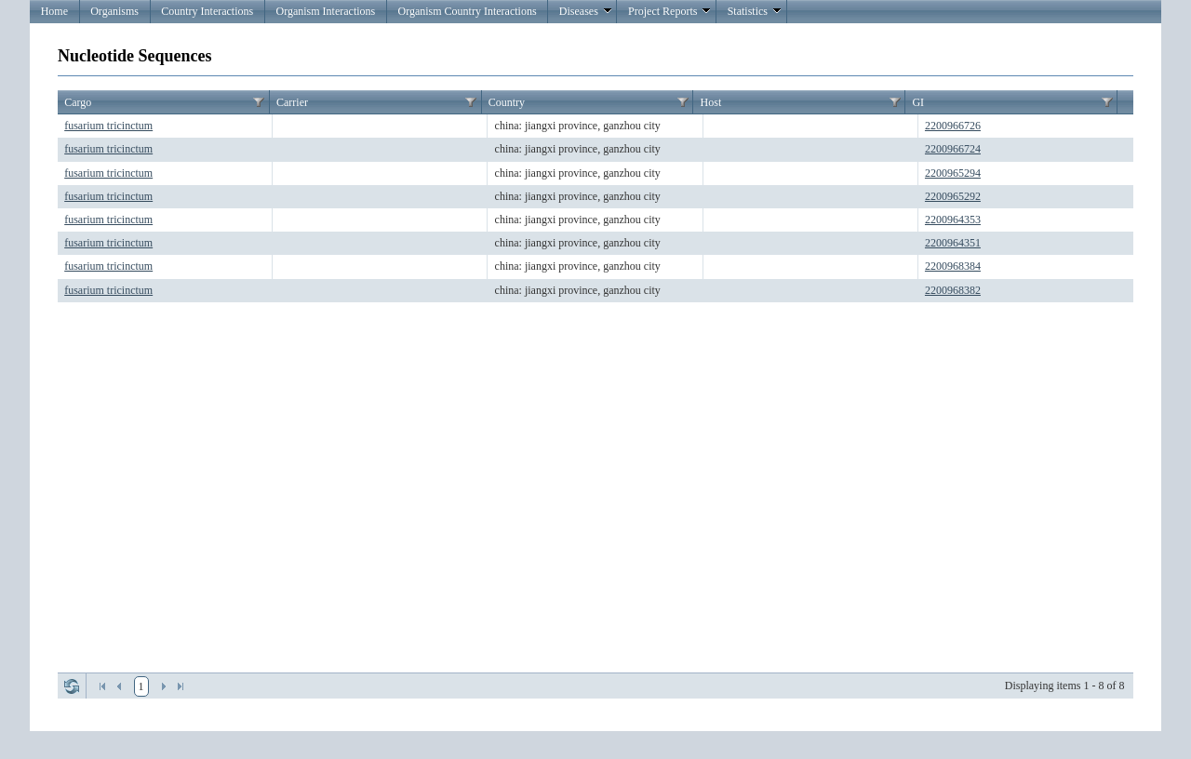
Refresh (71, 686)
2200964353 (953, 219)
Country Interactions (207, 11)
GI (918, 102)
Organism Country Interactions (466, 11)
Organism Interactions (325, 11)
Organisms (114, 11)
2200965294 (953, 173)
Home (54, 11)
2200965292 (953, 196)
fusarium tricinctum (108, 125)
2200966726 (953, 125)
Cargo (77, 102)
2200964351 (953, 242)
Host (711, 102)
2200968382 (953, 290)
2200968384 (953, 266)
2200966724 (953, 148)
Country (506, 102)
